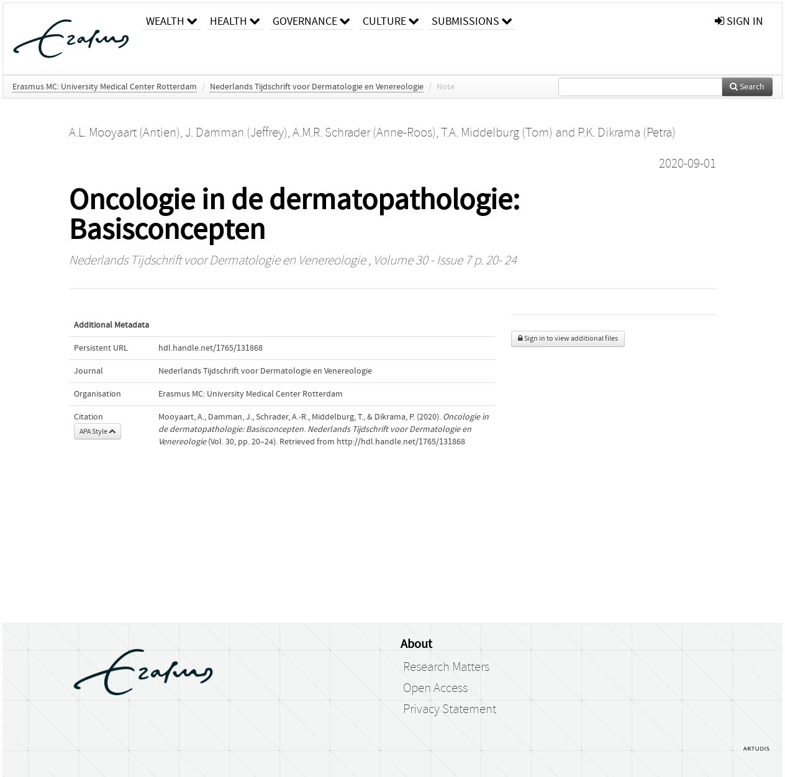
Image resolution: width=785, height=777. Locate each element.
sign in (739, 21)
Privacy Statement (449, 709)
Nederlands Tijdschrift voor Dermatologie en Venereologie (317, 87)
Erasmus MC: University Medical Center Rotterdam (104, 87)
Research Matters (446, 667)
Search (747, 87)
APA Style (97, 431)
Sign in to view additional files (568, 339)
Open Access (435, 688)
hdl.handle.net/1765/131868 (210, 348)
